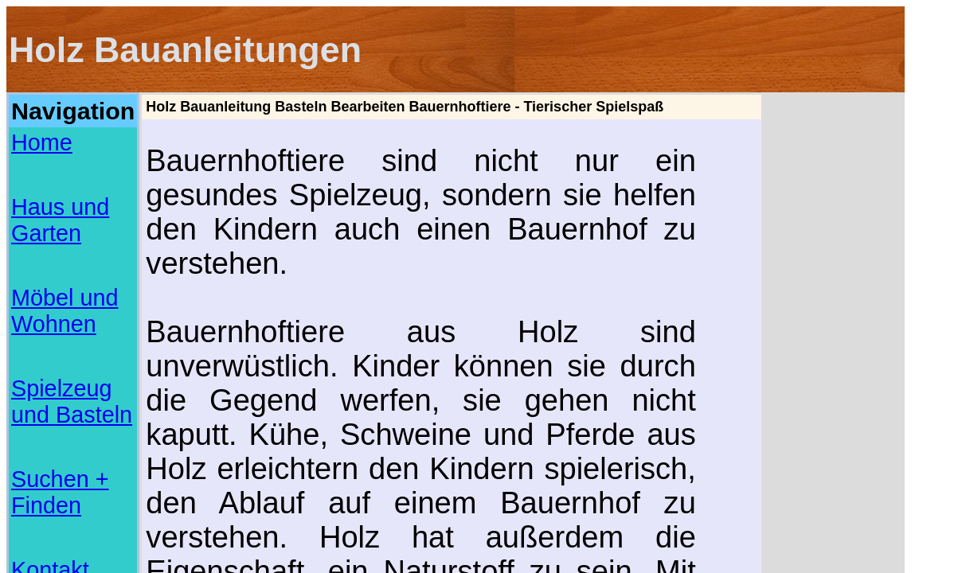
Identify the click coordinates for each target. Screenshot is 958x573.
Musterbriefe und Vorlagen (58, 466)
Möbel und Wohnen (61, 157)
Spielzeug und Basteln (69, 175)
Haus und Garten (55, 140)
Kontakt (31, 210)
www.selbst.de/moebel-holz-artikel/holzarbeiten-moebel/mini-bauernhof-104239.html (439, 413)
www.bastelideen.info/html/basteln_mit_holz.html (351, 386)
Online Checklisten (44, 476)
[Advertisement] (72, 285)
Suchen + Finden (55, 192)
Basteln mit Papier (43, 485)
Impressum (39, 227)
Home (26, 122)
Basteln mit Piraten (44, 495)
